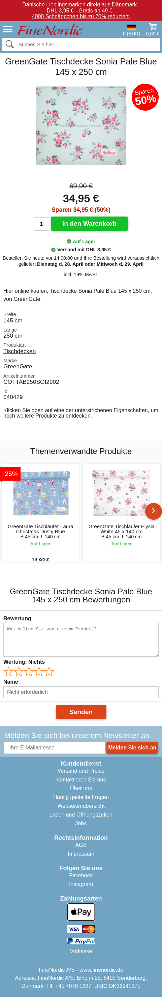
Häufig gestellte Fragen (81, 797)
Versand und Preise (81, 771)
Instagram (81, 884)
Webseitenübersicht (80, 806)
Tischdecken (19, 351)
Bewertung (17, 618)
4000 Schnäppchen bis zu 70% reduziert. (81, 16)
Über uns (81, 788)
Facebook (81, 875)
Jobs (81, 823)
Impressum (81, 854)
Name (10, 682)
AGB (81, 845)
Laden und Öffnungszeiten (81, 815)
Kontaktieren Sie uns (81, 779)
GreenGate (17, 366)
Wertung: (24, 662)
